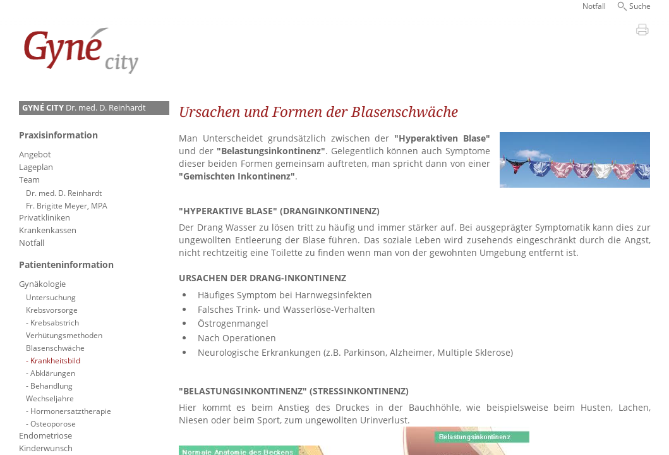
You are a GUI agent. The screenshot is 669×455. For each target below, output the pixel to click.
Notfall (594, 6)
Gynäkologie (42, 284)
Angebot (35, 154)
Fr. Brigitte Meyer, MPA (66, 205)
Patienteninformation (66, 264)
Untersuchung (51, 297)
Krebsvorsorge (52, 310)
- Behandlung (49, 385)
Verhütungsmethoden (64, 335)
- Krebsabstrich (52, 322)
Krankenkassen (47, 230)
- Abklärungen (50, 373)
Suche (640, 6)
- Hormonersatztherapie (68, 411)
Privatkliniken (44, 217)
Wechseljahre (50, 398)
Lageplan (36, 167)
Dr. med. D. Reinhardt (84, 107)
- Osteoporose (51, 423)
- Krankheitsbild (53, 360)
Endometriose (45, 435)
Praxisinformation (58, 135)
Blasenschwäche (55, 348)
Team (29, 179)
